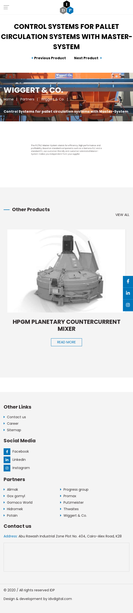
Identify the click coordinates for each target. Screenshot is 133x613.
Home (9, 99)
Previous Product (49, 58)
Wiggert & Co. (52, 99)
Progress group (74, 489)
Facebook (16, 451)
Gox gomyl (14, 496)
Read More (66, 342)
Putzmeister (72, 502)
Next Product (88, 58)
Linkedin (15, 459)
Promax (68, 496)
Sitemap (12, 430)
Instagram (17, 467)
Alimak (11, 489)
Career (11, 423)
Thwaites (69, 509)
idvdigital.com (60, 598)
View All (122, 214)
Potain (11, 515)
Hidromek (13, 509)
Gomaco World (18, 502)
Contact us (15, 417)
